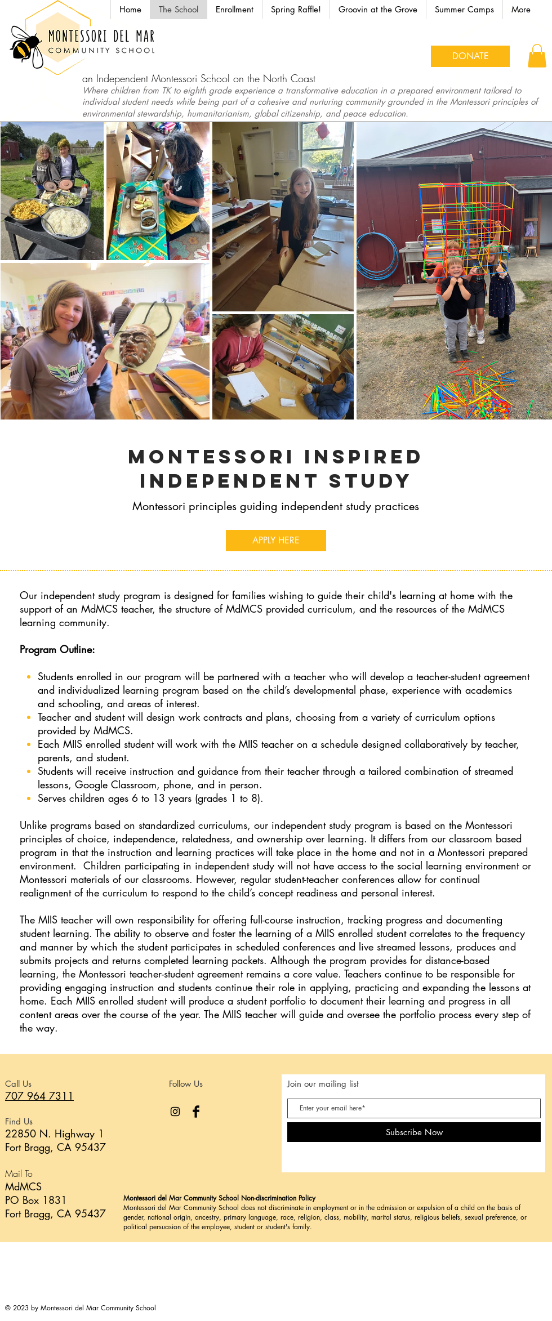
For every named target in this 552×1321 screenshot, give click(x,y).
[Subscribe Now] (414, 1132)
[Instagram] (175, 1111)
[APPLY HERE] (276, 540)
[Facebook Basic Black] (196, 1111)
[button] (464, 9)
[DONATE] (470, 56)
